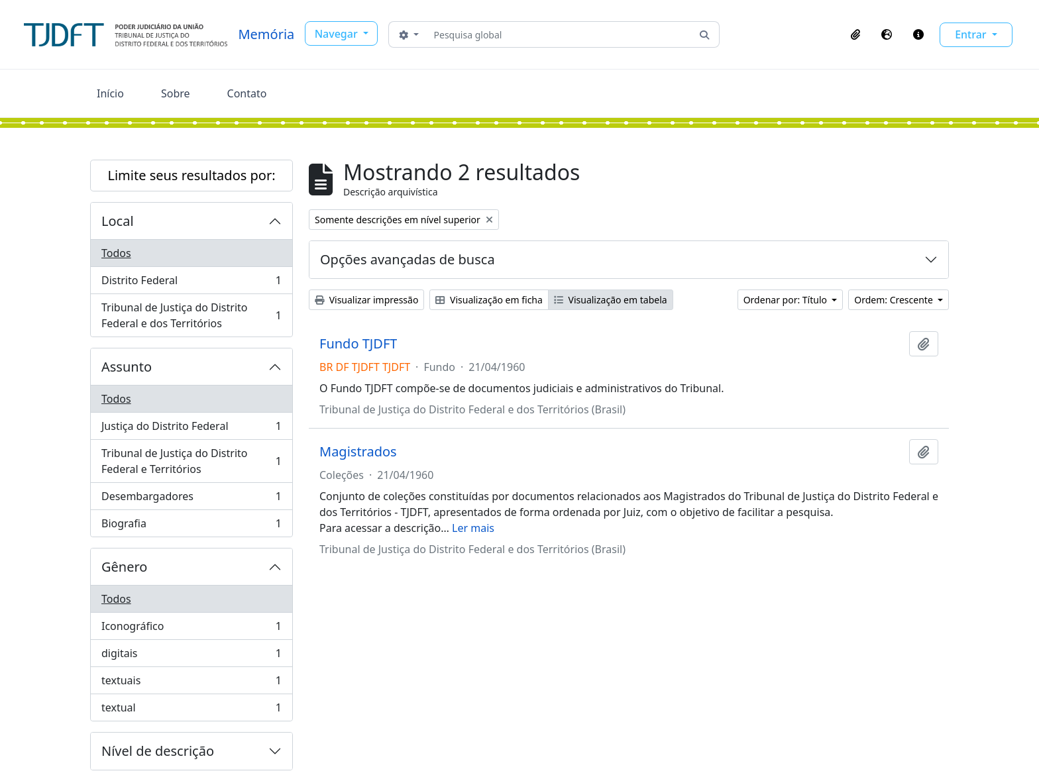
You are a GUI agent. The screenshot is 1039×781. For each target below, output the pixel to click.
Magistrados (358, 452)
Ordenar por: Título (786, 299)
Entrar (972, 34)
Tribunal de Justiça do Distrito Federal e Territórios (191, 461)
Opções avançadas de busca (407, 259)
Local (117, 221)
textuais (191, 683)
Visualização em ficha (489, 299)
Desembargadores (191, 499)
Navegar (337, 33)
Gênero (124, 567)
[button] (855, 34)
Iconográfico (191, 629)
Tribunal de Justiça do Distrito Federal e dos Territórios (191, 315)
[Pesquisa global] (559, 34)
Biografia (191, 526)
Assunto (126, 367)
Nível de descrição (157, 751)
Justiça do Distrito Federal (191, 429)
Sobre (175, 93)
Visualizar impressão (366, 299)
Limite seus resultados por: (191, 175)
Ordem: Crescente (894, 299)
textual (191, 710)
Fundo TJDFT (358, 344)
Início (110, 93)
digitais (191, 656)
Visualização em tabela (610, 299)
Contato (247, 93)
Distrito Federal (191, 283)
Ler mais (473, 528)
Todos (116, 253)
